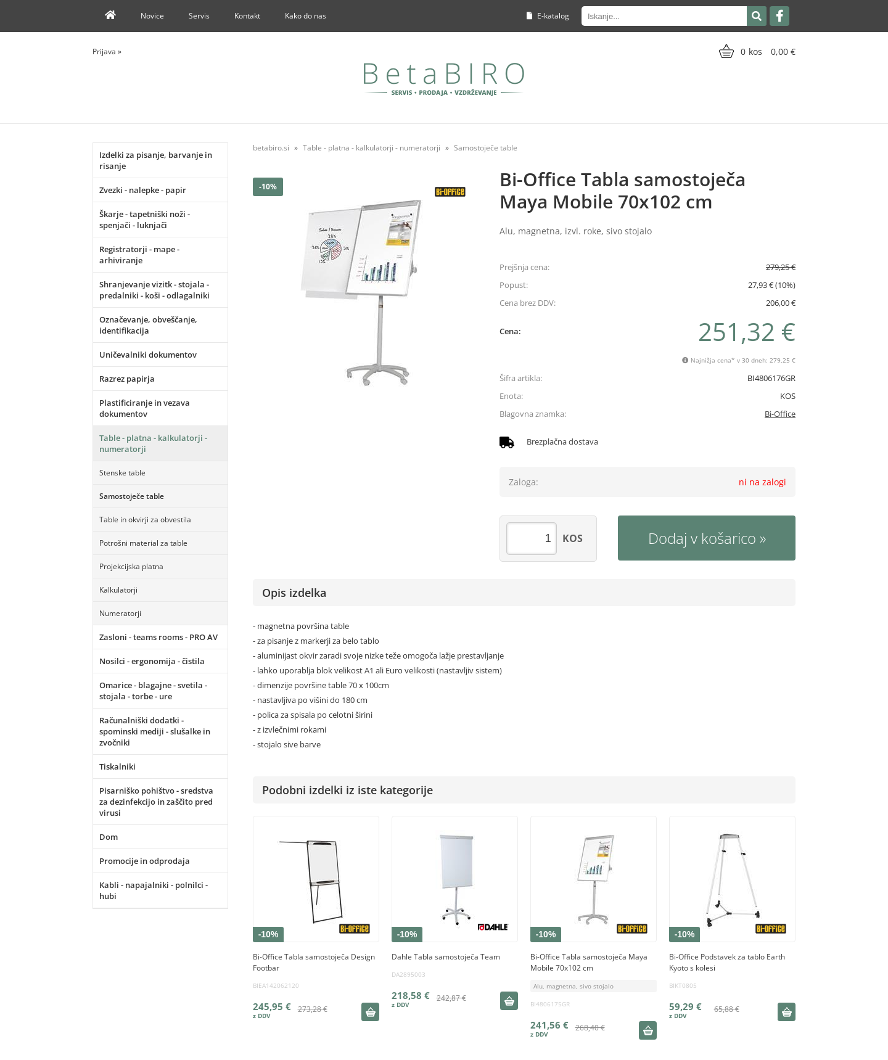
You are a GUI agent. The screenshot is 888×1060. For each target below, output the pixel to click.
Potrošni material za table (143, 543)
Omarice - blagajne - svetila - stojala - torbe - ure (153, 691)
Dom (108, 836)
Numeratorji (120, 613)
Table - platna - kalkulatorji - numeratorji (153, 443)
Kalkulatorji (118, 590)
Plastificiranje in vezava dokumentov (144, 408)
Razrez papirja (127, 378)
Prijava (106, 51)
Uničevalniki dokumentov (148, 354)
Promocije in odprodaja (144, 860)
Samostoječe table (131, 496)
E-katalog (548, 15)
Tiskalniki (117, 766)
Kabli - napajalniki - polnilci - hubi (153, 890)
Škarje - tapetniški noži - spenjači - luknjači (144, 219)
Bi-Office (780, 413)
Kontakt (247, 15)
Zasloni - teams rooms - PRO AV (158, 637)
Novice (152, 15)
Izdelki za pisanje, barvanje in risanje (155, 160)
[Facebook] (779, 16)
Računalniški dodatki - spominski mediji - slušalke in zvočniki (154, 731)
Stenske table (122, 472)
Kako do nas (305, 15)
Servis (199, 15)
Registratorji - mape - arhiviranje (139, 255)
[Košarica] (756, 51)
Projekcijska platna (131, 566)
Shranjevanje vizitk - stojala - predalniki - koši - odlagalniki (154, 290)
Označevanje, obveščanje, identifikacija (148, 325)
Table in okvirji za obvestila (145, 519)
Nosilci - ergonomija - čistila (152, 661)
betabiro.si (271, 147)
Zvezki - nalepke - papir (142, 189)
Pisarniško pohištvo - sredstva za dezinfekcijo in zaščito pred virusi (156, 801)
